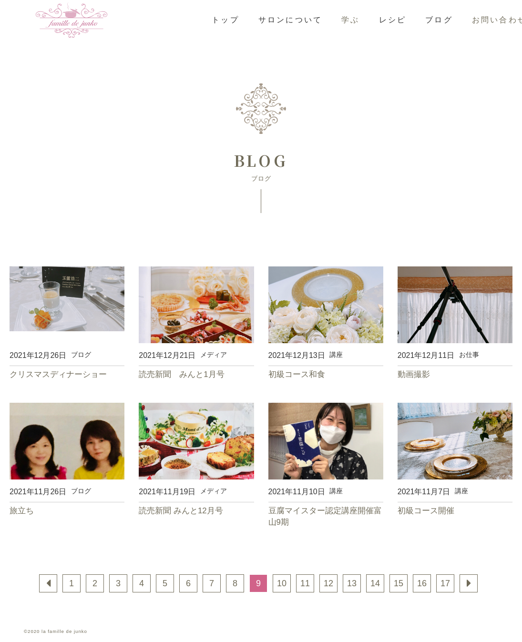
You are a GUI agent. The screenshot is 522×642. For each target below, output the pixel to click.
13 (352, 583)
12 (328, 583)
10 (282, 583)
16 (422, 583)
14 (375, 583)
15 (398, 583)
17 (445, 583)
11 (305, 583)
